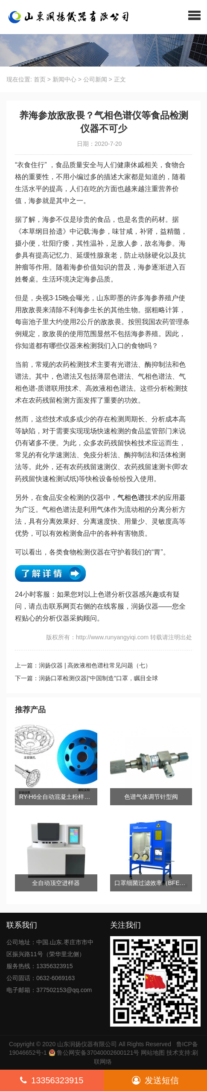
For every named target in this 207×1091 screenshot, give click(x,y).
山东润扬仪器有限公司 (87, 1044)
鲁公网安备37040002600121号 (97, 1052)
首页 (40, 79)
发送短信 (155, 1080)
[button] (194, 15)
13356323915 (51, 1080)
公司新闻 (95, 79)
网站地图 (153, 1052)
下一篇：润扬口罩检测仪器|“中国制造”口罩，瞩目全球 (86, 678)
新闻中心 (64, 79)
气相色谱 (131, 497)
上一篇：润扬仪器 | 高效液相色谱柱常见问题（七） (83, 665)
